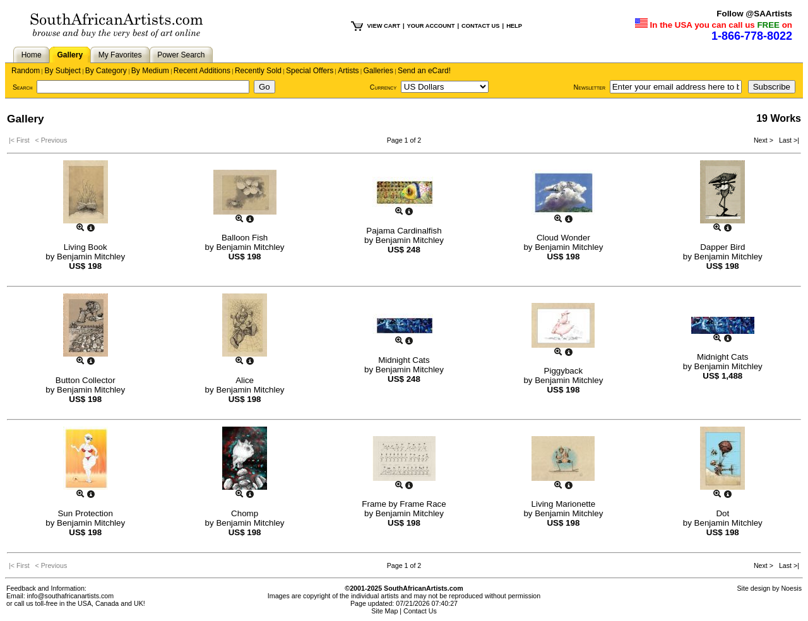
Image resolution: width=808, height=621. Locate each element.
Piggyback (563, 371)
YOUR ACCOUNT (431, 26)
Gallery (70, 54)
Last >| (787, 140)
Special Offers (309, 70)
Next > (764, 140)
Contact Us (420, 611)
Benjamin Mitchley (91, 256)
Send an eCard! (424, 70)
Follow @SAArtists (754, 13)
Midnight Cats (404, 360)
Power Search (181, 54)
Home (31, 54)
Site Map (384, 611)
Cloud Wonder (563, 237)
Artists (348, 70)
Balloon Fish (245, 237)
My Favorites (120, 54)
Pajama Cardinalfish (403, 230)
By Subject (62, 70)
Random (25, 70)
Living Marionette (564, 504)
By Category (106, 70)
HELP (514, 26)
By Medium (150, 70)
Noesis (791, 588)
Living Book (85, 247)
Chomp (244, 513)
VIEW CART (383, 26)
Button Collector (86, 380)
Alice (244, 380)
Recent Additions (202, 70)
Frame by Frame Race (404, 504)
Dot (722, 513)
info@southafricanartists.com (70, 596)
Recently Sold (258, 70)
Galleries (378, 70)
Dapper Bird (722, 247)
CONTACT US (480, 26)
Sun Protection (84, 513)
